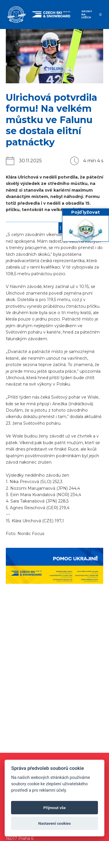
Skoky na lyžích (86, 14)
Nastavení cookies (54, 823)
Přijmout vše (54, 807)
